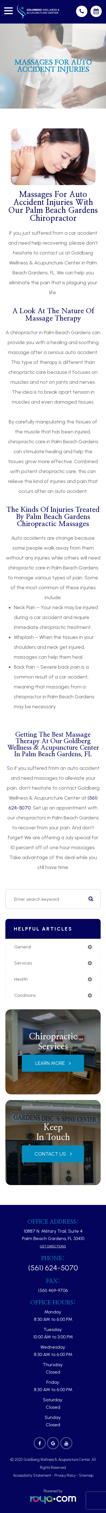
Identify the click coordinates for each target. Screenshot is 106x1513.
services (23, 963)
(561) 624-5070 (53, 1267)
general (22, 947)
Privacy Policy (65, 1475)
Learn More (50, 1063)
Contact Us (50, 1154)
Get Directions (53, 1246)
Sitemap (86, 1475)
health (21, 979)
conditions (25, 995)
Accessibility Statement (32, 1475)
